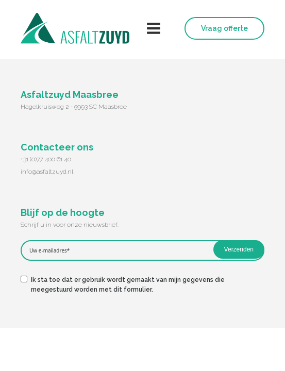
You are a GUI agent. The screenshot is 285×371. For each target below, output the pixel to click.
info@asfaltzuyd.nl (47, 171)
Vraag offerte (224, 28)
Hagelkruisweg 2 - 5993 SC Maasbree (74, 106)
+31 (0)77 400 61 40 (46, 159)
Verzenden (239, 249)
